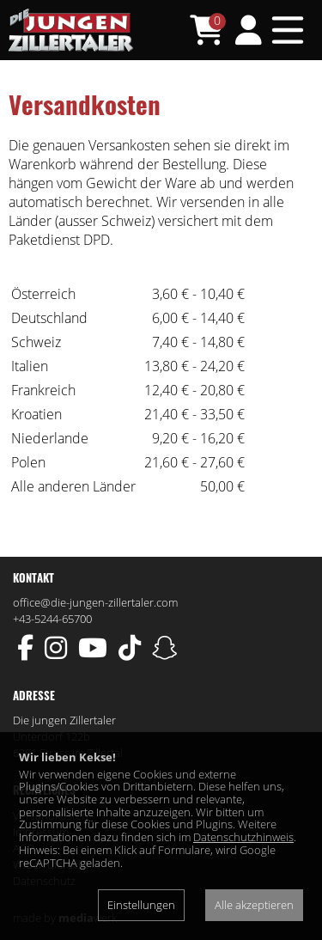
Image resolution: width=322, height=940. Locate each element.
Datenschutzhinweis (243, 837)
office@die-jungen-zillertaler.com (95, 602)
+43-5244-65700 (52, 618)
